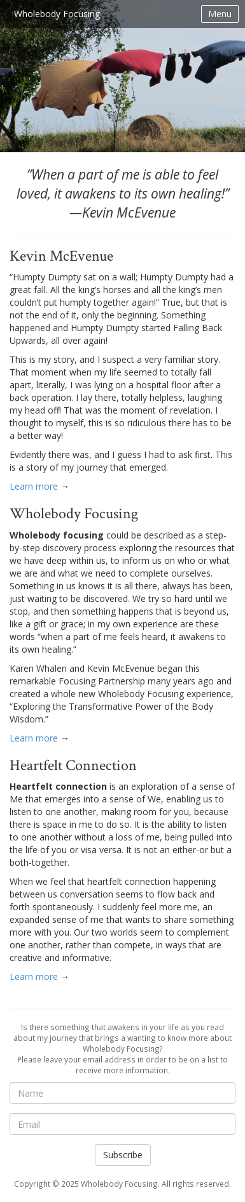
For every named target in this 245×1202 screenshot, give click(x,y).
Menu (220, 14)
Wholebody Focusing (57, 14)
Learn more (34, 486)
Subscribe (123, 1155)
